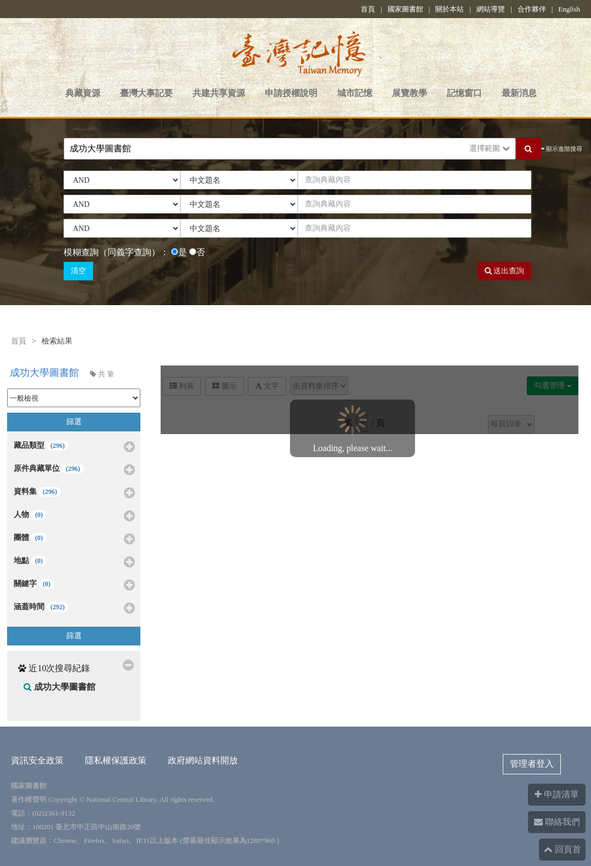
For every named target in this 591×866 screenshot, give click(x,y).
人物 (74, 516)
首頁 (368, 9)
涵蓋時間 (74, 608)
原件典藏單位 (74, 470)
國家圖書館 (405, 9)
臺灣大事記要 (146, 93)
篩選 (74, 422)
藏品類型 (74, 447)
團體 (74, 539)
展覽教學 (409, 93)
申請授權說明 (291, 93)
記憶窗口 (464, 93)
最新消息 (519, 93)
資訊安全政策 (37, 760)
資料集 (74, 493)
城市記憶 (354, 93)
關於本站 (449, 9)
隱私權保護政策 (115, 760)
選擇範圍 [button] (489, 148)
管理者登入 (532, 763)
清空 (78, 271)
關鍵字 (74, 585)
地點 (74, 562)
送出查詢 (505, 271)
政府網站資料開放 (203, 760)
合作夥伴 (532, 9)
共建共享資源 (218, 93)
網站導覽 (490, 9)
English (569, 9)
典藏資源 (82, 93)
